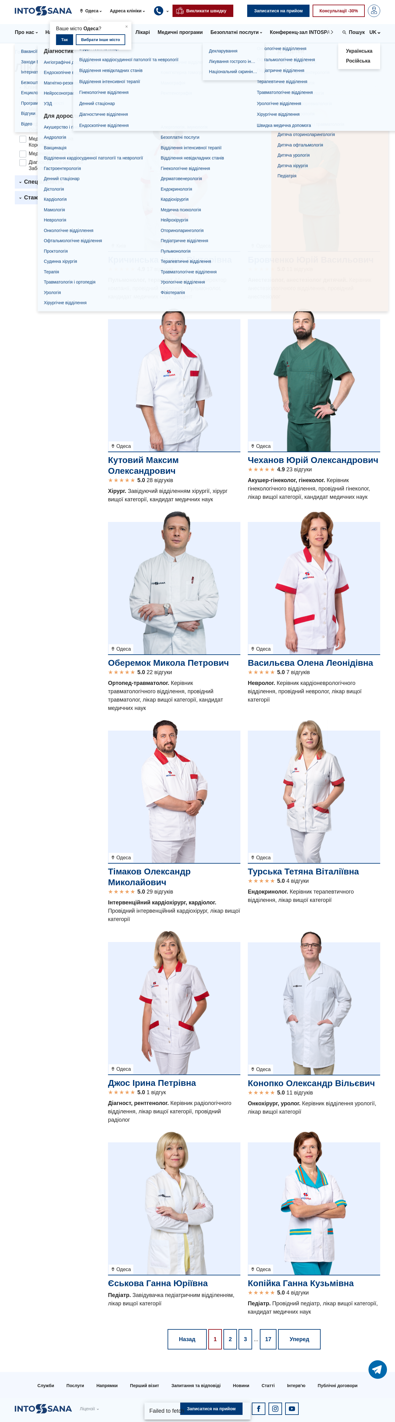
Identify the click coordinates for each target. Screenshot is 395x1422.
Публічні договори (338, 1385)
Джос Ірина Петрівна (152, 1083)
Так (64, 39)
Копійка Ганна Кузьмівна (301, 1283)
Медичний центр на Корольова (51, 142)
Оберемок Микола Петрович (168, 663)
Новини (241, 1385)
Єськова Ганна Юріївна (158, 1283)
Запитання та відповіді (195, 1385)
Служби (45, 1385)
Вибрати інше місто (100, 39)
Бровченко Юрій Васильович (311, 260)
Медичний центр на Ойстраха (51, 127)
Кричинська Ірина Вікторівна (170, 260)
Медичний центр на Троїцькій (62, 153)
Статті (268, 1385)
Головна (25, 52)
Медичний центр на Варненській (51, 112)
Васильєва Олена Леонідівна (310, 663)
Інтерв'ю (296, 1385)
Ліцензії (87, 1408)
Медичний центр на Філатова (62, 100)
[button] (93, 11)
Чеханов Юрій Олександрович (313, 460)
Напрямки (107, 1385)
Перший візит (144, 1385)
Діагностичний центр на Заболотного (56, 165)
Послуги (75, 1385)
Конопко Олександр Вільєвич (311, 1083)
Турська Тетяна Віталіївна (303, 871)
